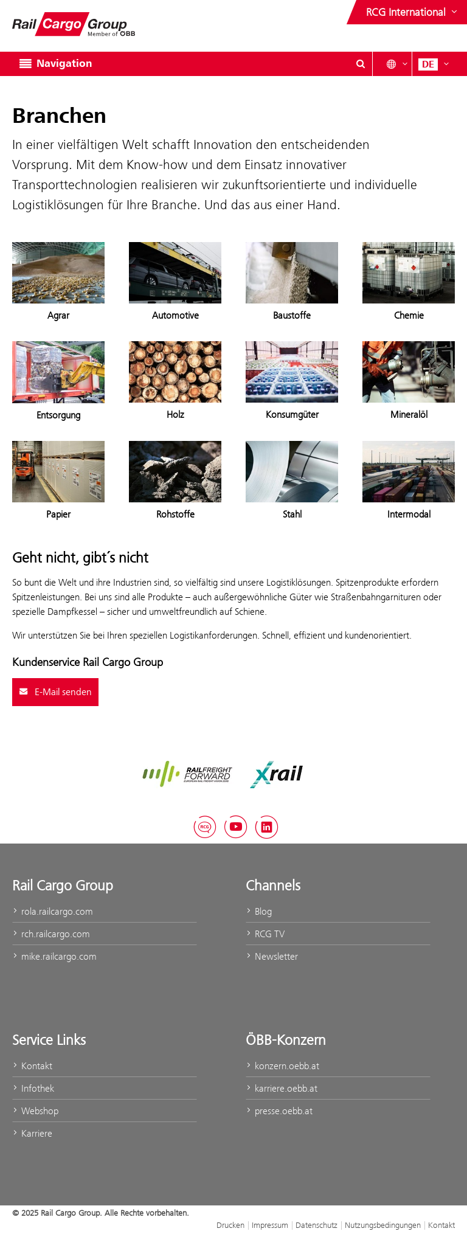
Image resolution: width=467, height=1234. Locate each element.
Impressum (270, 1225)
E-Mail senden (55, 692)
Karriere (32, 1133)
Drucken (230, 1225)
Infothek (33, 1088)
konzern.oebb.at (282, 1066)
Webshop (35, 1111)
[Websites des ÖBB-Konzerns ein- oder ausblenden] (413, 12)
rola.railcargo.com (52, 911)
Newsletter (272, 956)
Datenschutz (316, 1225)
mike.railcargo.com (54, 956)
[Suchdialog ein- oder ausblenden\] (360, 64)
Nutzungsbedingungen (383, 1225)
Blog (259, 911)
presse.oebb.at (279, 1111)
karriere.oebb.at (281, 1088)
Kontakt (32, 1066)
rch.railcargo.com (51, 934)
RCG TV (265, 934)
